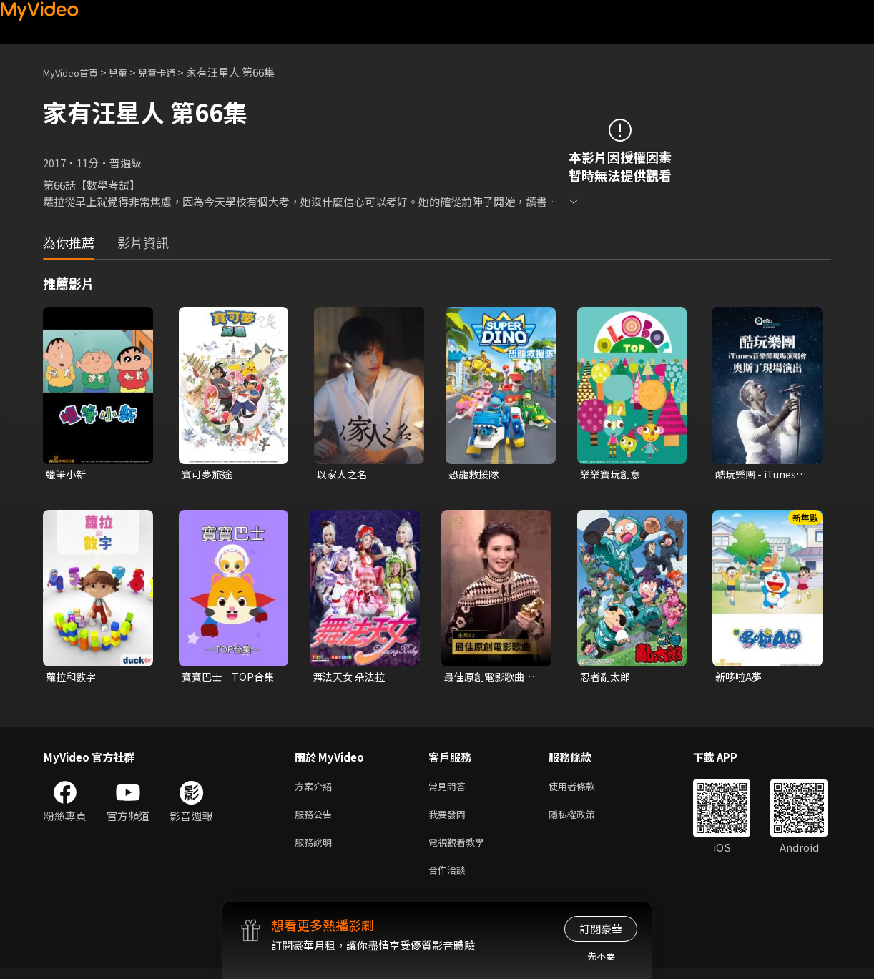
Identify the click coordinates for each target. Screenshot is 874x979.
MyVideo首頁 (75, 71)
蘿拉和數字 (72, 678)
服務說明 (316, 849)
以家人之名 (343, 474)
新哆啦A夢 (740, 678)
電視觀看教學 (460, 849)
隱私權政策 (584, 819)
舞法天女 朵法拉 (351, 678)
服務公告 (316, 819)
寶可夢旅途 (208, 474)
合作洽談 (449, 879)
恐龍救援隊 (475, 474)
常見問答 (449, 789)
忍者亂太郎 (607, 678)
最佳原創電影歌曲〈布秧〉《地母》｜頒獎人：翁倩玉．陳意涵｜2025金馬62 (492, 679)
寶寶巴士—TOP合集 (230, 678)
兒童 (129, 71)
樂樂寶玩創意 (612, 474)
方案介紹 (316, 789)
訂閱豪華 (600, 928)
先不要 (601, 956)
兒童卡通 (172, 71)
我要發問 (449, 819)
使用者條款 (584, 789)
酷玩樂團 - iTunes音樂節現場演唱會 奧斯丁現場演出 (763, 475)
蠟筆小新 (67, 474)
